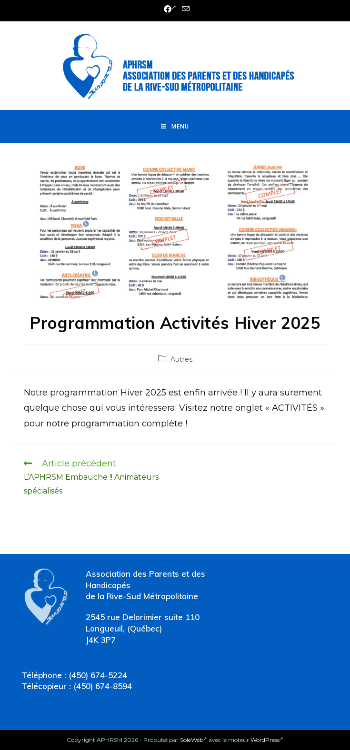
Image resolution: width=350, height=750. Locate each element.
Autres (181, 359)
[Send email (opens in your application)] (184, 9)
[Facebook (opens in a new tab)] (170, 9)
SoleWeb (193, 739)
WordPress (266, 739)
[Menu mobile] (175, 126)
